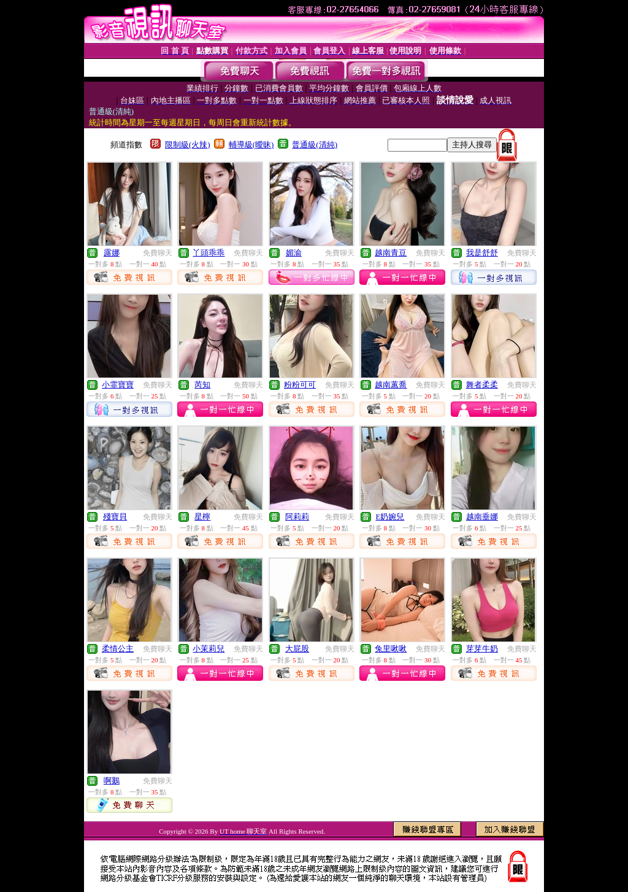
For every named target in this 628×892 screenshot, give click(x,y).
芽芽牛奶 (482, 648)
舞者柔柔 (482, 384)
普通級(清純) (314, 144)
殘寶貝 (115, 516)
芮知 (202, 384)
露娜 (112, 252)
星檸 (202, 516)
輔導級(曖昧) (251, 144)
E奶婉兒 (389, 516)
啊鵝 (112, 780)
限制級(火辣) (187, 144)
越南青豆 (391, 252)
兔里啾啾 (391, 648)
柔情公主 (118, 648)
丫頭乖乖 (208, 252)
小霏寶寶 (118, 384)
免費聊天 (157, 253)
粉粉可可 (300, 384)
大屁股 (297, 648)
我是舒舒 (482, 252)
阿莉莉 (297, 516)
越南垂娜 (482, 516)
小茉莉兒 (208, 648)
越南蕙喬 (391, 384)
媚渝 (294, 252)
